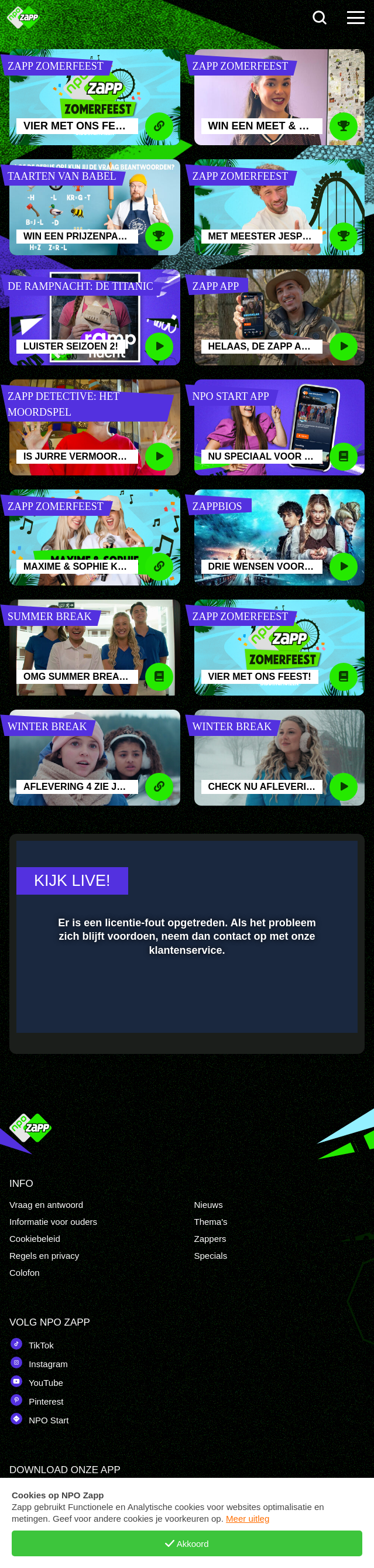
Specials (211, 1256)
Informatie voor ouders (53, 1222)
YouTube (36, 1381)
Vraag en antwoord (46, 1205)
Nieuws (208, 1205)
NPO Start (39, 1419)
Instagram (38, 1362)
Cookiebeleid (34, 1239)
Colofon (24, 1273)
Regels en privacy (44, 1256)
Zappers (210, 1239)
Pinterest (36, 1400)
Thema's (211, 1222)
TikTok (31, 1344)
